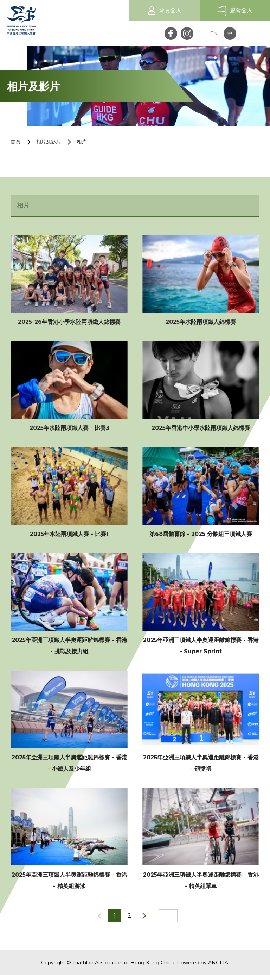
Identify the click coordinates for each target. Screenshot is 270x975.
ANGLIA (218, 962)
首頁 (15, 141)
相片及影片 (48, 141)
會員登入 (170, 10)
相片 (81, 141)
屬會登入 (241, 10)
